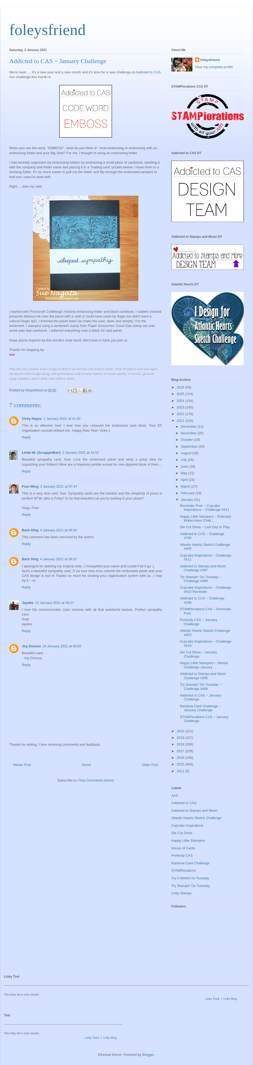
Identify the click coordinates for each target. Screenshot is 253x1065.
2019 (181, 738)
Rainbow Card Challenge (190, 863)
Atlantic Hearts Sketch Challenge (196, 818)
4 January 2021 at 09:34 (58, 530)
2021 (181, 421)
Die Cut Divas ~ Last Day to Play (205, 527)
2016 (181, 758)
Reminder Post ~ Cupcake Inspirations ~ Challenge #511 (204, 508)
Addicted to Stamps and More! (194, 810)
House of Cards (183, 848)
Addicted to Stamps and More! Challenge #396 (203, 676)
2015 (181, 764)
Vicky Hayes (32, 419)
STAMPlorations (183, 870)
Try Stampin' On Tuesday (190, 886)
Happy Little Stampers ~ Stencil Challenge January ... (204, 665)
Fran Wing (30, 486)
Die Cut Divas (181, 833)
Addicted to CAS (147, 72)
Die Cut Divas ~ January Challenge (198, 654)
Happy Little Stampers (188, 840)
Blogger (148, 1055)
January (187, 500)
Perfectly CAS (182, 855)
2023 (181, 407)
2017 (181, 751)
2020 (181, 731)
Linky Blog (230, 998)
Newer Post (22, 765)
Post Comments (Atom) (96, 780)
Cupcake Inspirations (187, 825)
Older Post (150, 765)
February (188, 493)
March (186, 486)
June (185, 466)
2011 (181, 771)
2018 (181, 744)
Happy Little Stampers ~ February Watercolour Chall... (205, 518)
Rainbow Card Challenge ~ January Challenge (200, 708)
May (184, 473)
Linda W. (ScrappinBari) (41, 453)
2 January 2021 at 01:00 (61, 419)
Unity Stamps (181, 893)
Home (86, 765)
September (189, 446)
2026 (181, 387)
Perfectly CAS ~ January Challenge (198, 622)
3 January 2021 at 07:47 (58, 486)
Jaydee (27, 603)
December (189, 426)
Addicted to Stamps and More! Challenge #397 (203, 568)
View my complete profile (214, 67)
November (189, 433)
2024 (181, 401)
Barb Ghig (30, 530)
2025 (181, 394)
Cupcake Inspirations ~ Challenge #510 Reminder (205, 590)
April (185, 480)
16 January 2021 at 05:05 (61, 646)
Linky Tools (212, 998)
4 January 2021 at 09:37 (58, 559)
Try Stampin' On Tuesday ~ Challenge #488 (200, 687)
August (186, 453)
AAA (174, 796)
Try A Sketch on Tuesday (190, 878)
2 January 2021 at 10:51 (80, 453)
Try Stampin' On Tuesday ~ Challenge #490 (200, 579)
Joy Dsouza (31, 646)
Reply (26, 437)
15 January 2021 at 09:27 (54, 603)
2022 (181, 414)
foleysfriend (47, 29)
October (187, 440)
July (184, 460)
